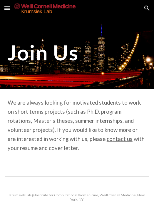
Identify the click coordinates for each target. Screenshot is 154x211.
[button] (7, 8)
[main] (77, 52)
